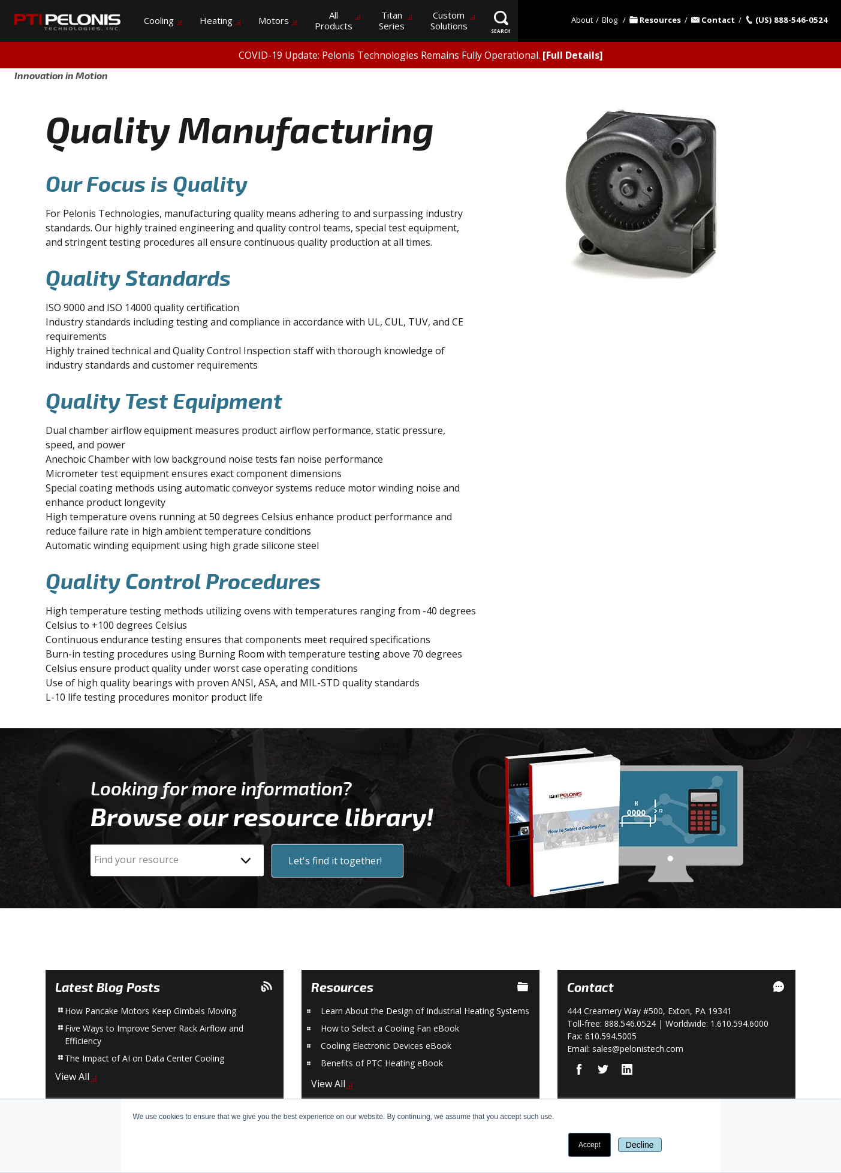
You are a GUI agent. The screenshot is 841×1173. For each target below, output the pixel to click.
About (582, 19)
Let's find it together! (335, 860)
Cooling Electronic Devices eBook (386, 1045)
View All (72, 1076)
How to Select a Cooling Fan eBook (390, 1028)
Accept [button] (589, 1145)
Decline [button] (640, 1145)
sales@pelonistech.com (637, 1048)
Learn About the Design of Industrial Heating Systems (425, 1011)
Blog (609, 19)
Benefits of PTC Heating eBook (382, 1063)
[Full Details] (572, 55)
